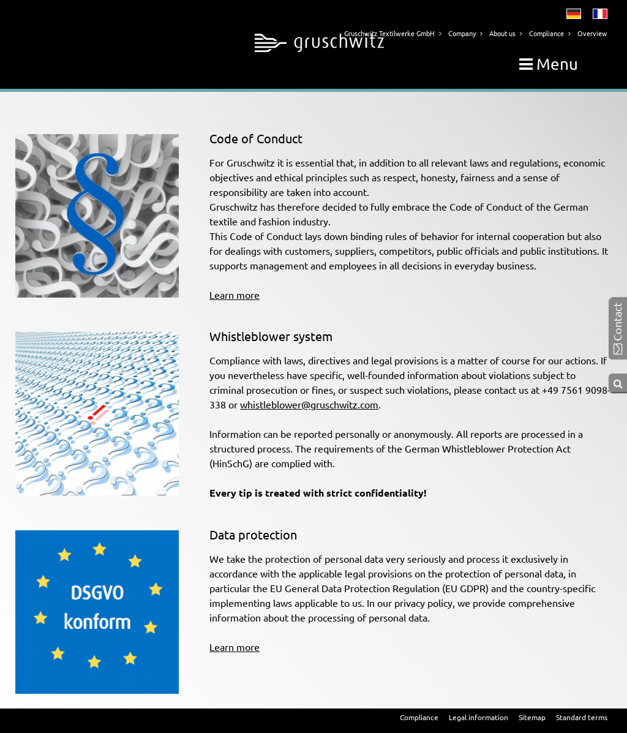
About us (502, 33)
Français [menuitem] (600, 14)
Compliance (546, 33)
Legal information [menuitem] (478, 717)
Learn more (234, 294)
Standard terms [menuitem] (581, 717)
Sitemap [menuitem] (532, 717)
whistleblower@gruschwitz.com (309, 404)
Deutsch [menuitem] (573, 14)
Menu (548, 64)
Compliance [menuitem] (419, 717)
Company (462, 33)
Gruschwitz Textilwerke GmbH (389, 33)
